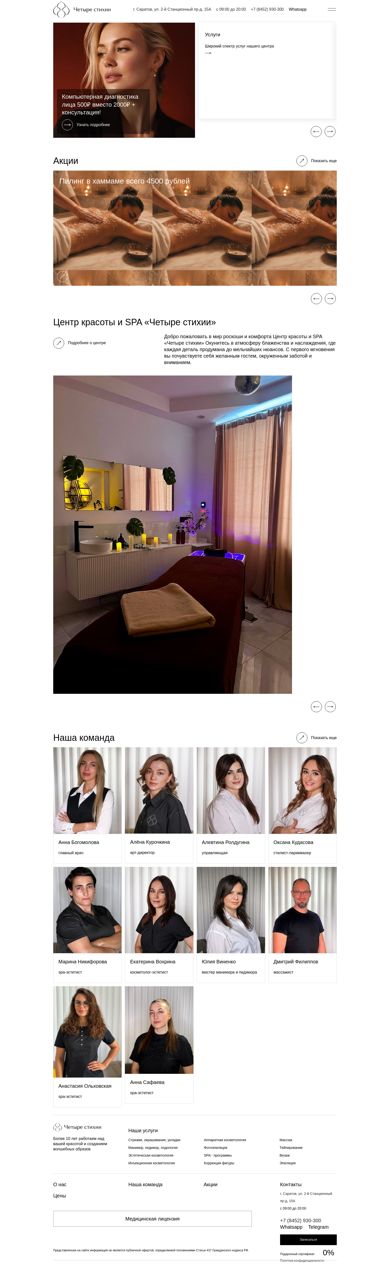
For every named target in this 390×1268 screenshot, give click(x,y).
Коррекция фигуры (219, 1163)
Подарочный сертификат (297, 1254)
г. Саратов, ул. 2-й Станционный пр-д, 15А (172, 9)
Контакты (290, 1184)
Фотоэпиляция (215, 1148)
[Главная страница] (82, 9)
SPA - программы (218, 1155)
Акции (211, 1184)
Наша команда (145, 1184)
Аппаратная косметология (225, 1140)
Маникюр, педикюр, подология (153, 1148)
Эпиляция (288, 1163)
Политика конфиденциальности (302, 1260)
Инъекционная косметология (151, 1163)
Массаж (286, 1140)
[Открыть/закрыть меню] (332, 9)
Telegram (318, 1227)
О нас (59, 1184)
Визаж (285, 1155)
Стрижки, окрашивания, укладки (154, 1140)
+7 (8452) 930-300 (267, 9)
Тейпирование (291, 1148)
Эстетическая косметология (150, 1155)
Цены (59, 1195)
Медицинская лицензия (152, 1218)
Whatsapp (298, 9)
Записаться (308, 1239)
